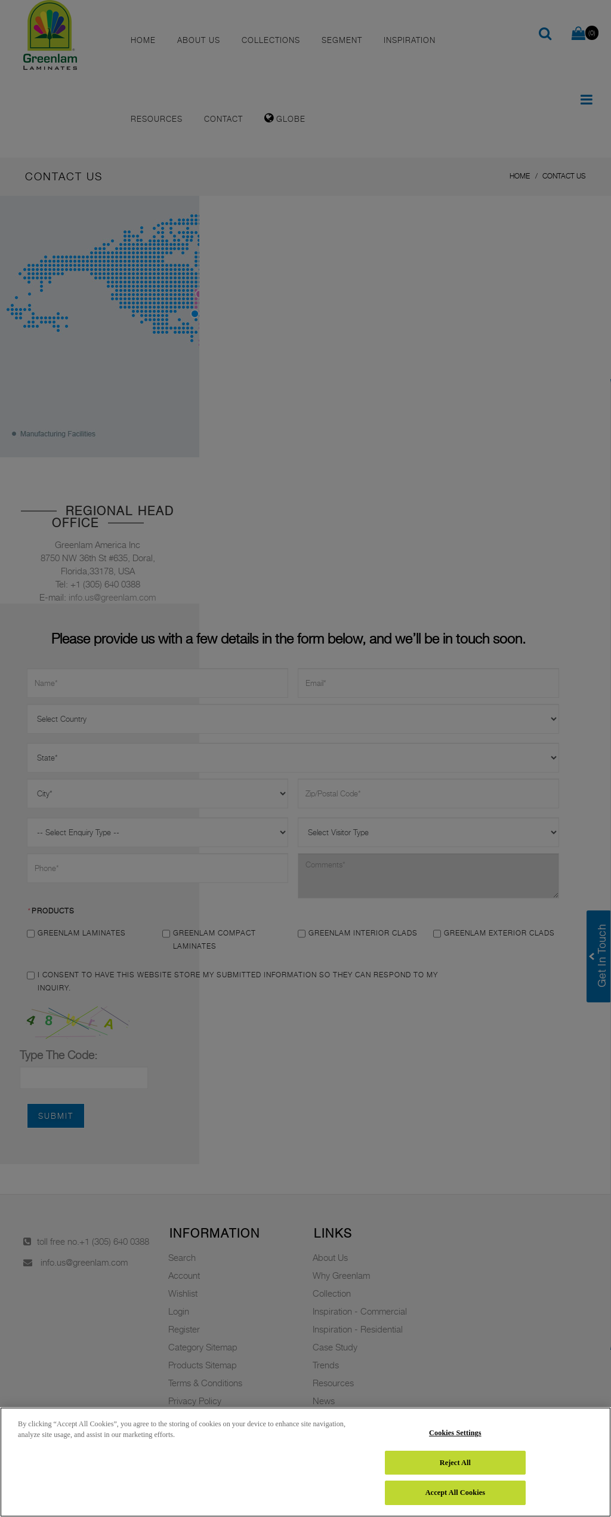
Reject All (455, 1462)
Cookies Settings (455, 1433)
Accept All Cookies (455, 1492)
